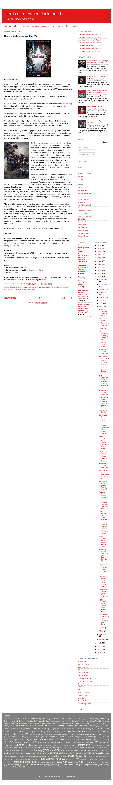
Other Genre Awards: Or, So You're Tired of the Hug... (104, 581)
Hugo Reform (56, 729)
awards (69, 742)
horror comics (67, 753)
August (102, 297)
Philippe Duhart (83, 695)
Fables (60, 726)
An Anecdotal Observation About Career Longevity (82, 282)
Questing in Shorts (95, 734)
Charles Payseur (83, 673)
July (101, 300)
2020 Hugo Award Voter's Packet (89, 43)
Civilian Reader (84, 304)
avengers (60, 742)
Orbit (73, 734)
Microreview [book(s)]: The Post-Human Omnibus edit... (103, 455)
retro (97, 759)
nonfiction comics (22, 759)
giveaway (104, 750)
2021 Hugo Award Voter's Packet (89, 40)
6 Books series (29, 719)
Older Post (67, 298)
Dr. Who (15, 726)
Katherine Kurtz (27, 732)
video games (98, 764)
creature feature (29, 747)
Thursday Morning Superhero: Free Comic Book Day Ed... (104, 555)
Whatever (81, 277)
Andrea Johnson (83, 664)
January (102, 639)
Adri (43, 719)
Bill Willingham (66, 719)
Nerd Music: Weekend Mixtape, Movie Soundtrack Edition (104, 529)
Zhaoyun (81, 709)
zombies (19, 767)
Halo (100, 726)
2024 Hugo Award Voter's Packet (89, 34)
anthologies (49, 742)
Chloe (48, 721)
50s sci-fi (16, 719)
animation (28, 742)
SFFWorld (82, 265)
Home (74, 26)
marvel (10, 290)
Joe (97, 728)
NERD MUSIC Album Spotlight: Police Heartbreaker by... (104, 605)
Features (25, 26)
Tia (79, 706)
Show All (89, 317)
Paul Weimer (82, 190)
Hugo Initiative (43, 729)
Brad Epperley (83, 667)
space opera (73, 762)
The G (80, 165)
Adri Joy (80, 176)
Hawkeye (15, 729)
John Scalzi (14, 732)
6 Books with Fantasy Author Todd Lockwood (103, 593)
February (102, 634)
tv (64, 764)
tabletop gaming (43, 765)
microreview (75, 755)
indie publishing (80, 753)
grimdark (20, 753)
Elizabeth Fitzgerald (85, 681)
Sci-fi (38, 737)
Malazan (51, 732)
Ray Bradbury (12, 737)
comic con (70, 745)
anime (39, 742)
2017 (99, 273)
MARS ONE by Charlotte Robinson (83, 269)
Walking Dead (76, 740)
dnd (19, 750)
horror (55, 753)
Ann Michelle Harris (84, 205)
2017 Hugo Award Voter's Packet (89, 51)
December (103, 279)
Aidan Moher (82, 661)
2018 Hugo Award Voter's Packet (89, 48)
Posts (82, 151)
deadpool (12, 750)
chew (44, 745)
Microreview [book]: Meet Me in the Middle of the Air (104, 474)
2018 (99, 270)
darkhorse (103, 747)
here (44, 280)
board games (8, 745)
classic (52, 745)
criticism (59, 747)
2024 (99, 252)
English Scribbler (84, 684)
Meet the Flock (48, 26)
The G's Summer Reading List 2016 (103, 312)
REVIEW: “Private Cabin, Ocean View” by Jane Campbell (83, 295)
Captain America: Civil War (31, 287)
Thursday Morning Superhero (103, 351)
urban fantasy (75, 765)
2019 (99, 267)
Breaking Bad (92, 719)
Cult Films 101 (96, 721)
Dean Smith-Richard (49, 287)
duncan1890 (55, 776)
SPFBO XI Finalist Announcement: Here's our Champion (83, 255)
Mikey (80, 689)
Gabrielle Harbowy (84, 222)
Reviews (7, 26)
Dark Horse (66, 723)
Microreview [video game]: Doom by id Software (104, 322)
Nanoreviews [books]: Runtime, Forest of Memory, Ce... (103, 568)
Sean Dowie (82, 698)
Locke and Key (39, 732)
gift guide (94, 750)
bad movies (80, 742)
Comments (84, 155)
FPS (52, 726)
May (101, 307)
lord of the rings (25, 756)
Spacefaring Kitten (84, 704)
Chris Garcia (82, 208)
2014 (99, 646)
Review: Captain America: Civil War (103, 495)
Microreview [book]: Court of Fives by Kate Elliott (103, 485)
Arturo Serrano (83, 188)
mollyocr (92, 756)
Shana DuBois (83, 701)
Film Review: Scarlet (94, 107)
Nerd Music (45, 734)
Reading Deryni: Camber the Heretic (103, 370)
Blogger (72, 776)
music (100, 756)
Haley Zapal (82, 225)
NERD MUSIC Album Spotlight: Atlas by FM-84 (103, 541)
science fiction (22, 761)
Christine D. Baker (84, 211)
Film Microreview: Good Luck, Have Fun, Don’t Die (97, 91)
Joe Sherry (81, 179)
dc (5, 750)
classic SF (59, 745)
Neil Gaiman (33, 734)
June (101, 303)
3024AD (6, 719)
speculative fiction (90, 762)
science (7, 762)
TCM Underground (76, 737)
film (64, 287)
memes (62, 756)
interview (93, 753)
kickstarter (105, 753)
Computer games (57, 721)
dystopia (26, 750)
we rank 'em (8, 767)
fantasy (38, 750)
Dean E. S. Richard (84, 216)
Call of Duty (23, 721)
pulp (91, 759)
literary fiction (11, 756)
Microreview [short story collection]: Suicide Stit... (104, 335)
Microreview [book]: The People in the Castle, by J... (104, 360)
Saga (30, 737)
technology (55, 765)
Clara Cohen (82, 213)
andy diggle (17, 742)
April (101, 628)
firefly (62, 750)
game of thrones (73, 750)
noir (11, 759)
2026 (99, 245)
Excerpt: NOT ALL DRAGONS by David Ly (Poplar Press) (83, 309)
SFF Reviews (83, 290)
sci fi (103, 759)
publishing (83, 759)
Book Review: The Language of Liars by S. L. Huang (97, 61)
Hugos (65, 729)
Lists (16, 26)
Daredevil (54, 723)
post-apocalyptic (68, 759)
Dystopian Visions (27, 726)
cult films (69, 747)
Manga (59, 732)
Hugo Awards (26, 729)
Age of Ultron (54, 719)
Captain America (15, 287)
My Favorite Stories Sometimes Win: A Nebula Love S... (104, 428)
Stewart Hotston (83, 236)
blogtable (102, 742)
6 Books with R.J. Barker (96, 77)
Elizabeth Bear (42, 726)
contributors (16, 747)
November (103, 284)
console (95, 745)
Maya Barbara (83, 230)
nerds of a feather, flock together (35, 13)
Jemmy (80, 687)
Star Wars (60, 737)
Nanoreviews (18, 734)
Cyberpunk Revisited (18, 723)
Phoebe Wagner (83, 233)
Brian (79, 670)
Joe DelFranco (83, 227)
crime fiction (48, 747)
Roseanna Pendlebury (85, 193)
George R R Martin (89, 726)
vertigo (86, 765)
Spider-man (22, 290)
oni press (33, 759)
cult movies (80, 747)
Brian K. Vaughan (9, 721)
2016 (99, 276)
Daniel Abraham (41, 723)
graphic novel (9, 753)
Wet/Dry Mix (103, 329)
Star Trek (48, 737)
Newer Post (10, 298)
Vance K (81, 167)
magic (44, 756)
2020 (99, 264)
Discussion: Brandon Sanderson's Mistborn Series (104, 504)
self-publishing (43, 762)
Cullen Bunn (83, 721)
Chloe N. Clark (83, 675)
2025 (99, 248)
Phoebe (81, 734)
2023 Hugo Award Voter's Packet (89, 37)
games (85, 750)
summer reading (13, 765)
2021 (99, 261)
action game (101, 740)
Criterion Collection (71, 721)
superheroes (31, 290)
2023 (99, 255)
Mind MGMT (82, 732)
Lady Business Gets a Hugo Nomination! (104, 516)
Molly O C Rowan (84, 692)
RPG (107, 734)
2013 (99, 649)
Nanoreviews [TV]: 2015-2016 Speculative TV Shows (104, 619)
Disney (59, 287)
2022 (99, 258)
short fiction (57, 762)
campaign (34, 745)
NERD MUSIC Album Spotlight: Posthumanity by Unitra (104, 442)
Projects (35, 26)
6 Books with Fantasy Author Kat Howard (103, 418)
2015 (99, 643)
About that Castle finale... (102, 344)
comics (81, 744)
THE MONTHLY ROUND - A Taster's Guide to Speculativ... (103, 381)
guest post (30, 753)
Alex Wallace (82, 202)
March (101, 631)
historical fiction (43, 753)
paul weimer (47, 758)
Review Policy (62, 26)
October (102, 289)
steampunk (105, 762)
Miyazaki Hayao (96, 732)
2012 (99, 652)
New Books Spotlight (103, 411)
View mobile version (38, 302)
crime (38, 747)
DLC (31, 723)
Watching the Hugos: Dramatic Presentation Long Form (104, 402)
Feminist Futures (72, 726)
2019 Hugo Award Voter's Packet (89, 45)
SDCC (22, 737)
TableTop (90, 737)
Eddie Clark (82, 219)
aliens (6, 742)
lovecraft (35, 756)
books (20, 744)
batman (91, 742)
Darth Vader (78, 723)
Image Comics (77, 729)
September (103, 292)
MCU (16, 290)
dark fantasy (92, 747)
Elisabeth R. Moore (84, 678)
